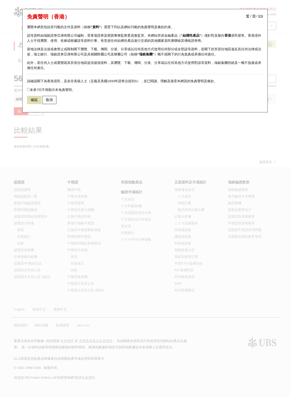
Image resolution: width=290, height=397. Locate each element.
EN (260, 16)
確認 (34, 100)
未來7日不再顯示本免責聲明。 (51, 90)
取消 (49, 100)
